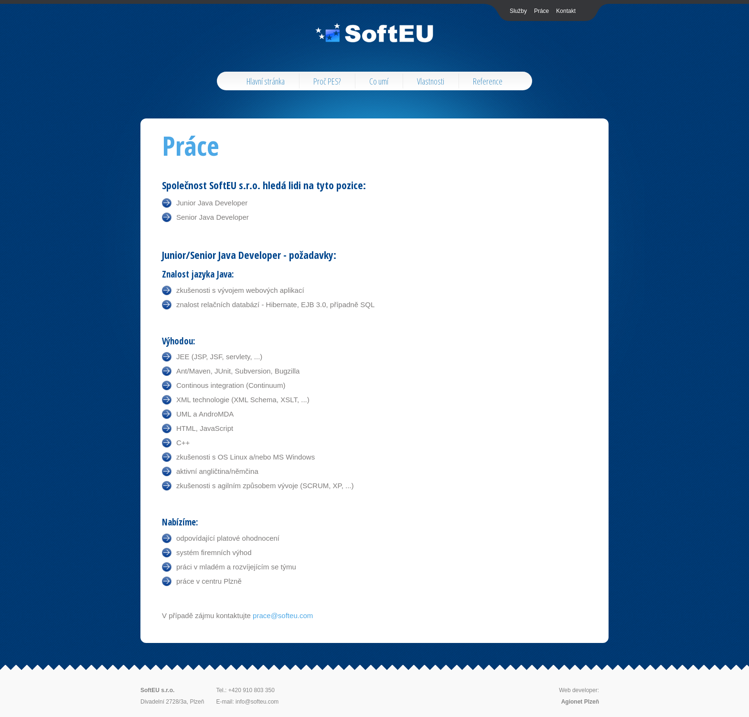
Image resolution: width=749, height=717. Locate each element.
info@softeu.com (256, 701)
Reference (488, 81)
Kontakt (566, 11)
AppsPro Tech (374, 33)
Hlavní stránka (265, 81)
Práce (541, 11)
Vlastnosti (430, 81)
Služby (518, 11)
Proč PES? (327, 81)
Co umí (378, 81)
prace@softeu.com (283, 615)
